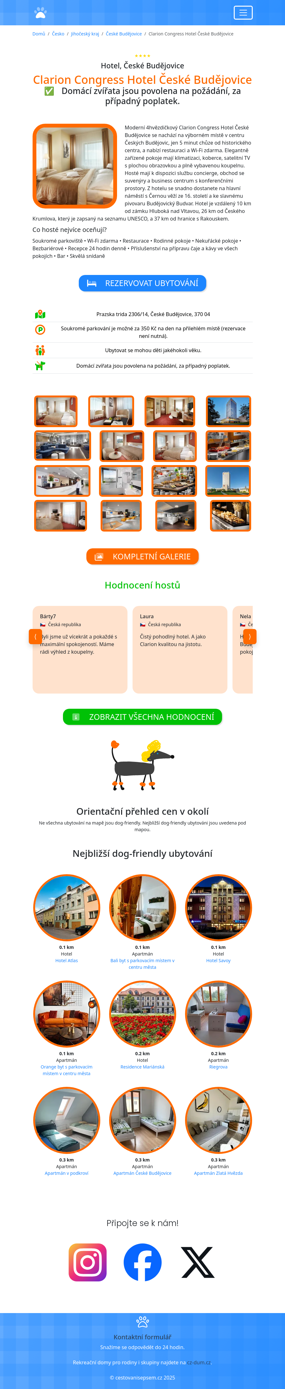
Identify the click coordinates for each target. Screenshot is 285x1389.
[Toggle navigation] (243, 13)
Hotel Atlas (66, 960)
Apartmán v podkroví (67, 1173)
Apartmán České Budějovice (142, 1173)
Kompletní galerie (142, 556)
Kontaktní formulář (142, 1337)
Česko (58, 34)
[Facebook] (143, 1261)
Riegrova (218, 1067)
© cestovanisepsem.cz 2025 (142, 1377)
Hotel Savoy (218, 960)
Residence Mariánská (142, 1067)
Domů (39, 34)
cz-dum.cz (199, 1362)
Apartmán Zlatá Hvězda (218, 1173)
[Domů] (40, 12)
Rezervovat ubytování (142, 282)
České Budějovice (124, 34)
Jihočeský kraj (85, 34)
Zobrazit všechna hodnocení (142, 716)
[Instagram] (88, 1261)
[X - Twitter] (198, 1261)
